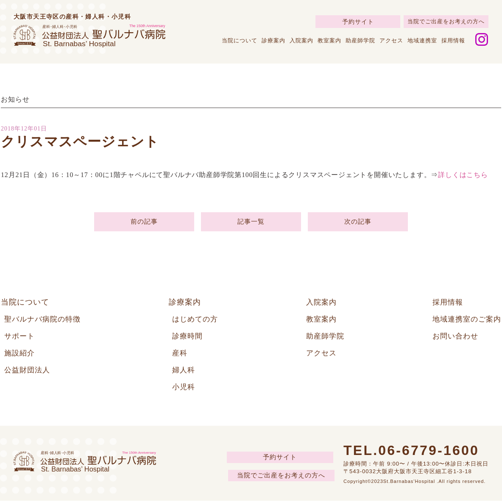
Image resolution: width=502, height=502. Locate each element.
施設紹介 (20, 354)
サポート (20, 337)
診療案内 (273, 40)
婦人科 (184, 371)
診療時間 (188, 337)
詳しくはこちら (463, 174)
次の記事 (357, 222)
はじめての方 (196, 320)
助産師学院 (360, 40)
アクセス (391, 40)
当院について (239, 40)
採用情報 (453, 40)
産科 (180, 354)
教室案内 (329, 40)
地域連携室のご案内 (465, 320)
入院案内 (301, 40)
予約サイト (358, 21)
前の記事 (144, 222)
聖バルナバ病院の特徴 (44, 320)
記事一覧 (251, 222)
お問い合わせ (453, 337)
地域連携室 (422, 40)
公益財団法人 (28, 371)
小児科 (184, 388)
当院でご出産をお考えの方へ (446, 21)
